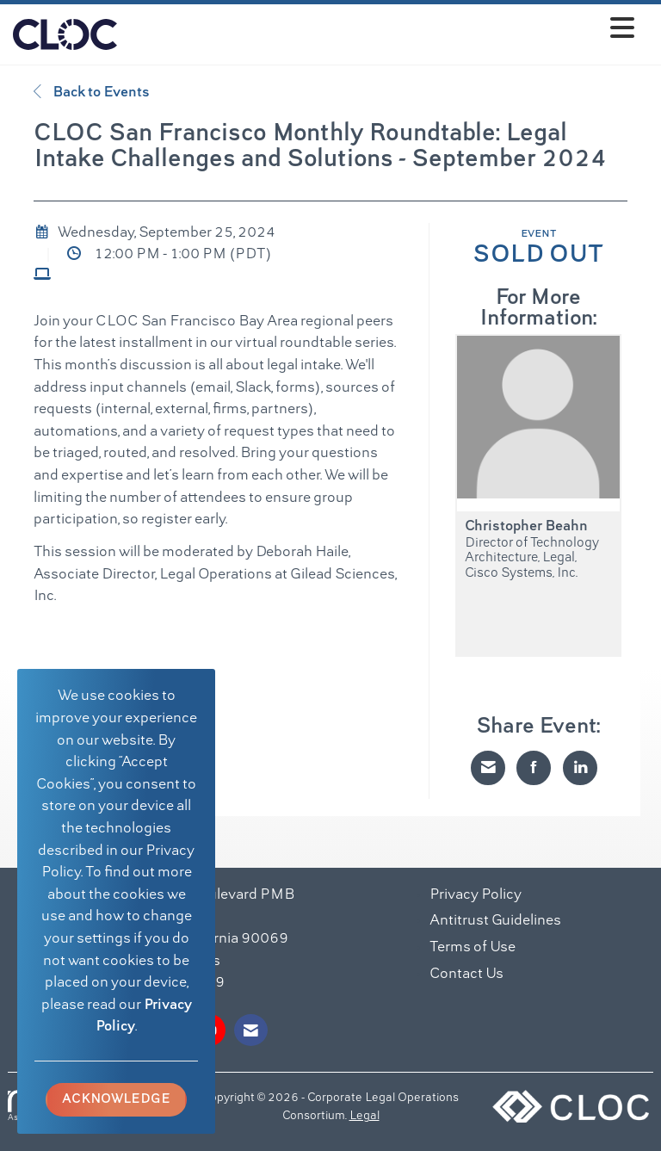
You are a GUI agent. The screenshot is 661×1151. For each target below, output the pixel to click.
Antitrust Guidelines (495, 921)
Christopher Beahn (526, 527)
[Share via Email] (488, 768)
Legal (364, 1117)
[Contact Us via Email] (251, 1030)
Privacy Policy (475, 895)
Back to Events (92, 92)
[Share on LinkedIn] (580, 768)
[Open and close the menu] (380, 31)
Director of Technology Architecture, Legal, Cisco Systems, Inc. (532, 558)
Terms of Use (472, 948)
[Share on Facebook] (533, 768)
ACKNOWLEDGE (116, 1099)
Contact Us (466, 974)
